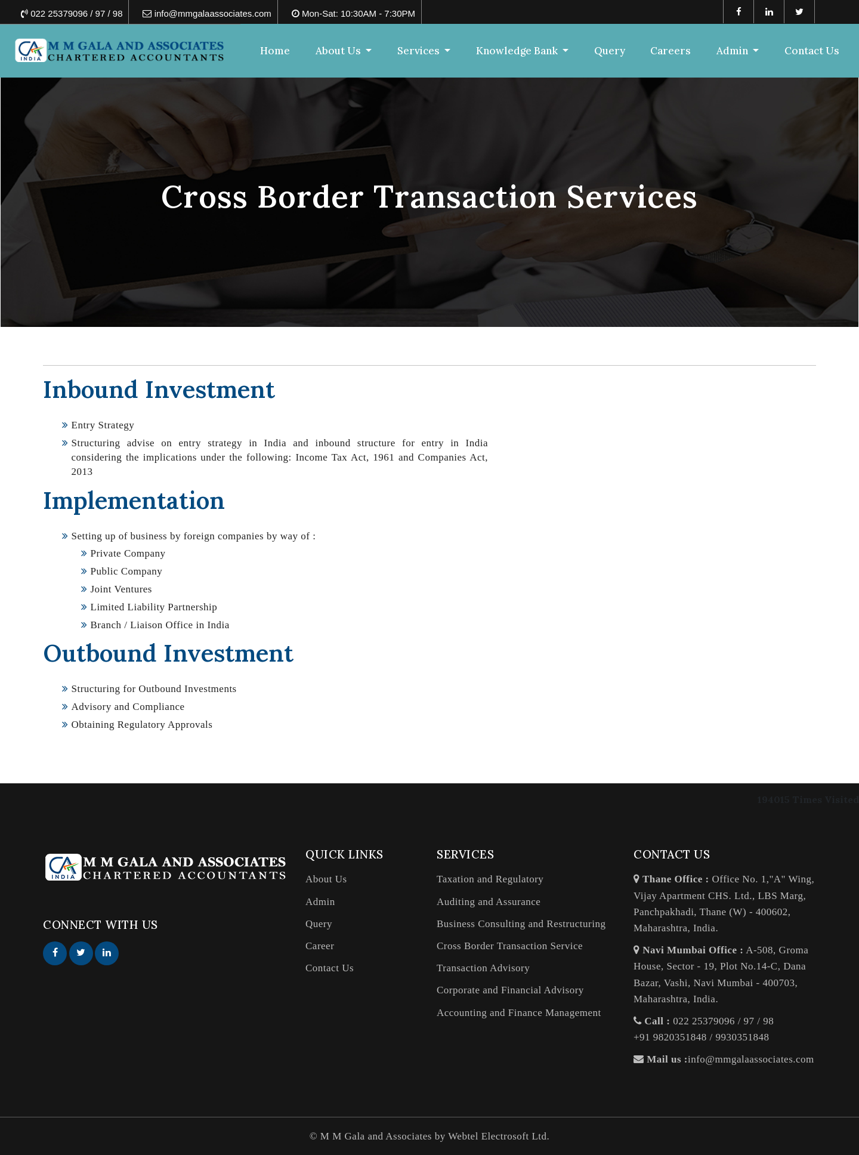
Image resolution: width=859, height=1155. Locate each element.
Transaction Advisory (483, 968)
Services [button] (419, 50)
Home (275, 50)
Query (609, 50)
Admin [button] (733, 50)
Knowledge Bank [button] (518, 50)
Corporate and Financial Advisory (510, 990)
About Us (326, 879)
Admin (320, 901)
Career (319, 946)
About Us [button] (339, 50)
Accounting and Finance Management (519, 1012)
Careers (670, 50)
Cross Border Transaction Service (510, 946)
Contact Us (811, 50)
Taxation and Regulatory (490, 879)
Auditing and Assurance (488, 901)
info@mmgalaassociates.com (751, 1059)
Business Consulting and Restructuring (521, 923)
